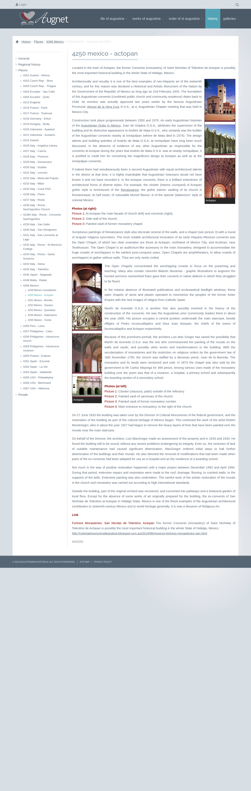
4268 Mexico (55, 41)
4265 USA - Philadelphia (38, 377)
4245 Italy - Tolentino (36, 269)
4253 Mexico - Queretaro (41, 310)
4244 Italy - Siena (34, 263)
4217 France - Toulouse (37, 113)
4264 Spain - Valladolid (37, 372)
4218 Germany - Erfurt (37, 118)
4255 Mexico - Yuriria (39, 320)
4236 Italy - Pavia (33, 194)
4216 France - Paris (35, 107)
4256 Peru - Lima (33, 325)
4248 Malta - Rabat (35, 280)
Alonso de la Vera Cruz (102, 229)
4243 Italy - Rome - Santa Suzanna (39, 256)
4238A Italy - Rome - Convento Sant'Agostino (42, 216)
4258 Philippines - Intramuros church (41, 338)
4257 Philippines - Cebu (38, 331)
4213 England (31, 102)
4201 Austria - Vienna (36, 75)
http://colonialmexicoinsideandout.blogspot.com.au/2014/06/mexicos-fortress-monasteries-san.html (139, 751)
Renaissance (163, 291)
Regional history (29, 64)
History (213, 18)
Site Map (84, 780)
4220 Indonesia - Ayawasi (39, 129)
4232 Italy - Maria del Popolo (40, 178)
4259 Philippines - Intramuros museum (41, 348)
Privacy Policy (103, 780)
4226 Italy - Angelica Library (40, 145)
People (23, 394)
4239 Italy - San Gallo (36, 224)
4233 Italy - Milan (33, 183)
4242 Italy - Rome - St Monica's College (42, 246)
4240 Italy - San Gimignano (40, 229)
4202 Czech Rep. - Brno (38, 80)
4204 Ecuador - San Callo (39, 91)
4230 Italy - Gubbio (35, 167)
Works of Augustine (147, 18)
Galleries (230, 18)
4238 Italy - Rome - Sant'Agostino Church (36, 207)
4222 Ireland (31, 140)
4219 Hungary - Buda (36, 124)
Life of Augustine (113, 18)
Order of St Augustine (185, 18)
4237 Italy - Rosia (34, 199)
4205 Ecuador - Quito (36, 97)
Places (38, 41)
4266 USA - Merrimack (37, 382)
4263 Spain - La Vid (35, 366)
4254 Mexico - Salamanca (42, 315)
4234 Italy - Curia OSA (37, 188)
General (23, 58)
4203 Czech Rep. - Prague (39, 86)
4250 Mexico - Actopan (40, 295)
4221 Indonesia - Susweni (39, 134)
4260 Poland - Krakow (36, 355)
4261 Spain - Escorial (36, 361)
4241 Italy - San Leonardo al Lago (40, 237)
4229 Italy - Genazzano (37, 161)
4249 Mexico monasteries (42, 290)
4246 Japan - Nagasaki (37, 274)
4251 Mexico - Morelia (40, 300)
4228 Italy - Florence (35, 156)
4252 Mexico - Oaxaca (40, 305)
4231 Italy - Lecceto (35, 172)
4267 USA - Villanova (36, 388)
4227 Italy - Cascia (34, 151)
